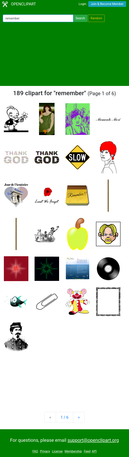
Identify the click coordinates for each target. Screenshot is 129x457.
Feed (87, 451)
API (94, 451)
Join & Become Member (107, 4)
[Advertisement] (64, 54)
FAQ (35, 451)
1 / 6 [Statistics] (65, 417)
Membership (73, 451)
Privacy (45, 451)
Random (96, 18)
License (57, 451)
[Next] (78, 417)
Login (82, 4)
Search (80, 18)
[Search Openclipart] (38, 18)
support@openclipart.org (93, 440)
